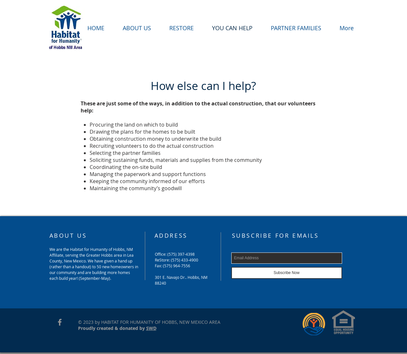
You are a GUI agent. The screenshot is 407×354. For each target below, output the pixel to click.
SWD (151, 328)
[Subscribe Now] (286, 273)
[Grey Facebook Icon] (59, 322)
